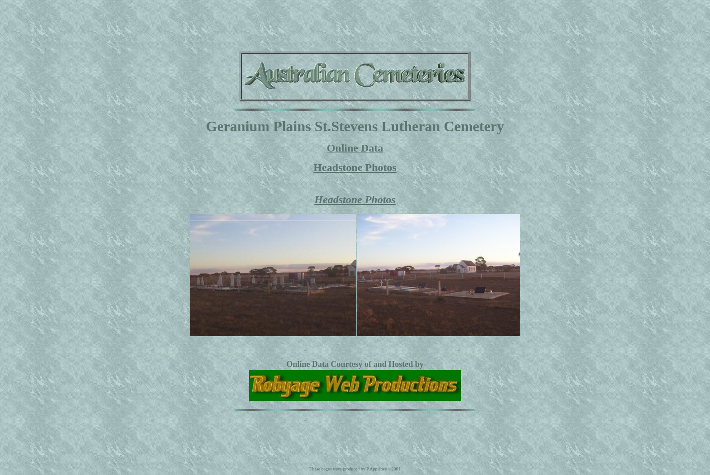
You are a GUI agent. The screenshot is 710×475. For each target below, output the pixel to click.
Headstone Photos (354, 167)
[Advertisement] (355, 24)
